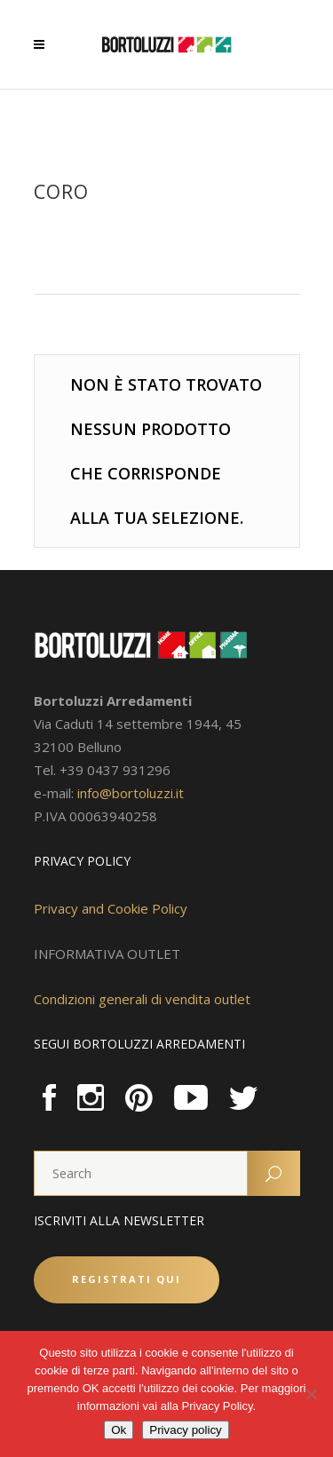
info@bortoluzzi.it (130, 793)
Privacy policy (185, 1430)
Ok (118, 1430)
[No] (311, 1394)
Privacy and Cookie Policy (110, 908)
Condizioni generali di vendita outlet (142, 999)
